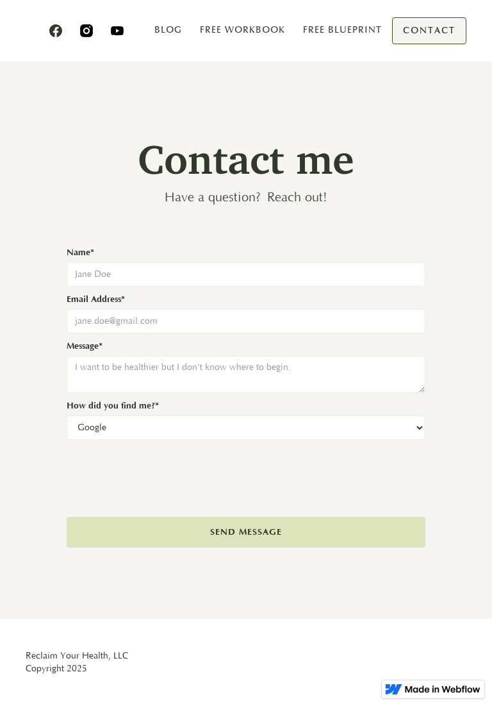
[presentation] (164, 471)
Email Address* (96, 299)
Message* (84, 346)
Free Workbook (242, 29)
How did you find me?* (113, 406)
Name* (80, 253)
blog (168, 29)
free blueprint (342, 29)
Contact (429, 30)
